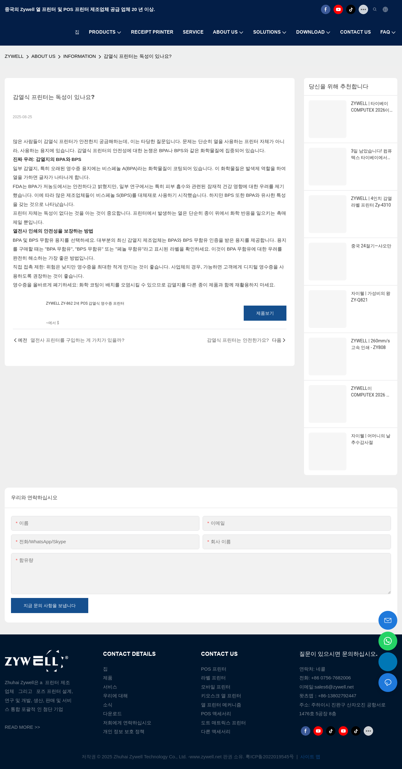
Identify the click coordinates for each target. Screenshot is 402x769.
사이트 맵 (309, 756)
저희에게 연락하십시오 (127, 722)
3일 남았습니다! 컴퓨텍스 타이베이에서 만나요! (371, 154)
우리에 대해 (115, 695)
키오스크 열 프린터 (221, 695)
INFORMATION (79, 56)
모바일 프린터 (216, 686)
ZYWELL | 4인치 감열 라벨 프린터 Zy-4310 (371, 201)
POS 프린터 (213, 669)
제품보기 (265, 313)
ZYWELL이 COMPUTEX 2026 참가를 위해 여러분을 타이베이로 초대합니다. (371, 392)
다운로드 (112, 713)
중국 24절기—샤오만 (371, 245)
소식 (107, 704)
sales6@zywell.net (334, 686)
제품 (107, 677)
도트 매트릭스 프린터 (223, 722)
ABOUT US (43, 56)
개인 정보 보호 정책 (124, 731)
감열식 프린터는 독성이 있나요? (137, 56)
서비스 (110, 686)
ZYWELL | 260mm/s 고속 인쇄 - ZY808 (370, 344)
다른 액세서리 (216, 731)
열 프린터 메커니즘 (221, 704)
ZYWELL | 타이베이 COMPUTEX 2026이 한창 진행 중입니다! (370, 107)
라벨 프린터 (213, 677)
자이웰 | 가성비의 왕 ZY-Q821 (371, 296)
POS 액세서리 (216, 713)
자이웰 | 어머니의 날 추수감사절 (371, 439)
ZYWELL (14, 56)
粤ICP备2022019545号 (270, 756)
